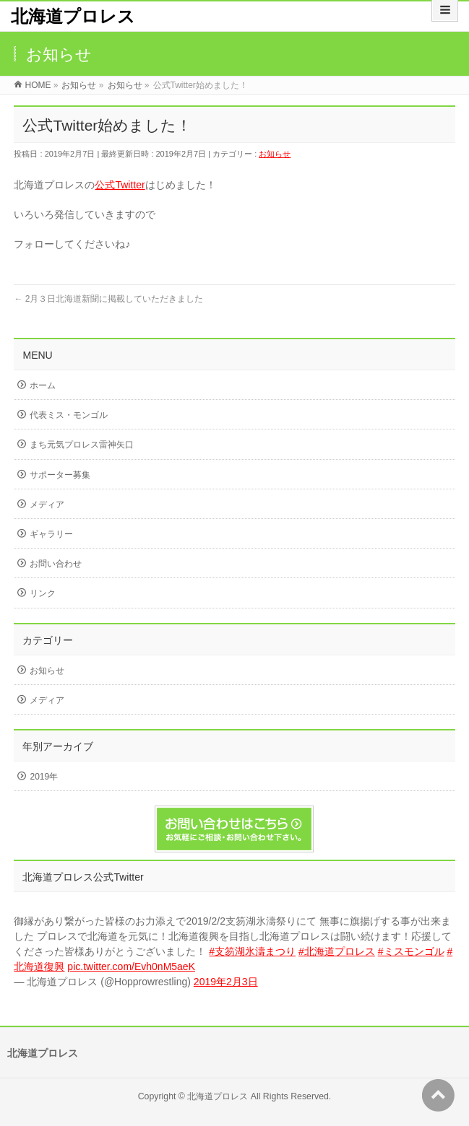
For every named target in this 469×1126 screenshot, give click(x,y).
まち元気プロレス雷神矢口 (82, 445)
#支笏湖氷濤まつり (252, 951)
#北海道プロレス (336, 951)
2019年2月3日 (226, 981)
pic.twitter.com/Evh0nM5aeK (131, 966)
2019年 (44, 777)
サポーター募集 (60, 475)
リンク (43, 593)
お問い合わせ (56, 564)
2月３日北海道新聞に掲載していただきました (108, 299)
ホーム (43, 385)
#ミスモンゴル (411, 951)
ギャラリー (51, 534)
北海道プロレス (73, 16)
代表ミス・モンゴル (69, 415)
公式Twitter (120, 185)
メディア (47, 504)
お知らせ (275, 153)
